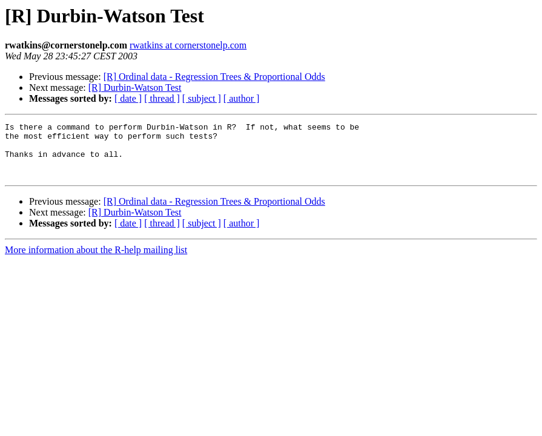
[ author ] (241, 98)
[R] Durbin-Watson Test (135, 87)
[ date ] (128, 98)
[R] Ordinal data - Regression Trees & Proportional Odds (214, 76)
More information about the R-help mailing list (96, 261)
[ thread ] (162, 98)
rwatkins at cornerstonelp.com (188, 45)
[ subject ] (201, 98)
